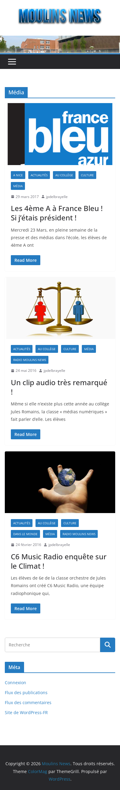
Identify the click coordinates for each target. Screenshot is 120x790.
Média (18, 186)
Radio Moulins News (29, 360)
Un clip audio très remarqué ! (59, 387)
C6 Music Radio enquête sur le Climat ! (58, 561)
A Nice (18, 175)
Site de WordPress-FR (26, 712)
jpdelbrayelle (57, 196)
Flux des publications (26, 692)
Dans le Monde (25, 534)
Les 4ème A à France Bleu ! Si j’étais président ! (57, 213)
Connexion (15, 682)
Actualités (39, 175)
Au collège (64, 175)
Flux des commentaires (28, 702)
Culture (87, 175)
